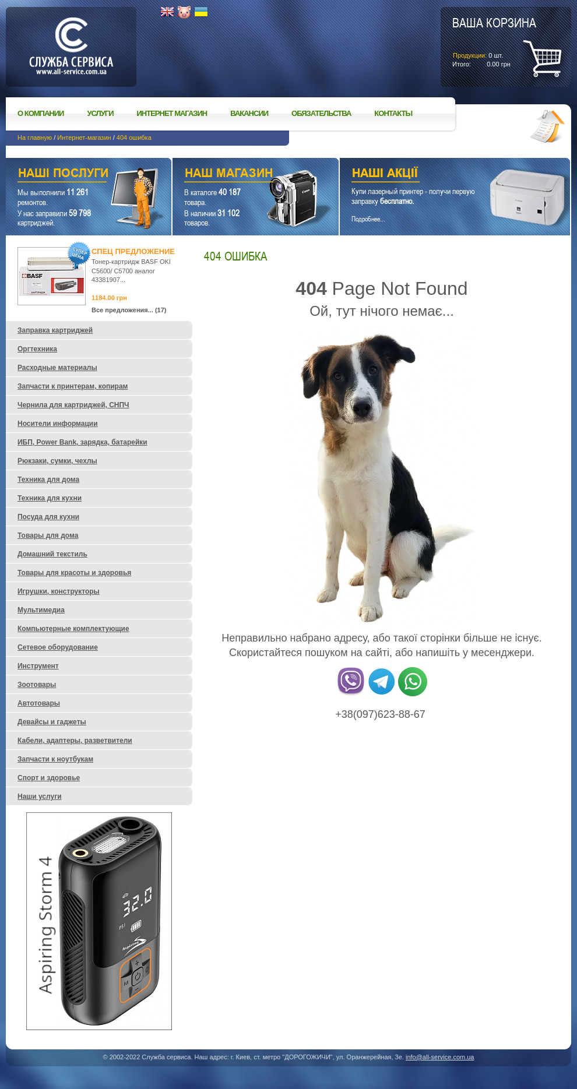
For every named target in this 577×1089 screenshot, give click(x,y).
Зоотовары (36, 685)
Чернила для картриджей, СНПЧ (73, 405)
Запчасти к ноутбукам (55, 759)
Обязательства (321, 113)
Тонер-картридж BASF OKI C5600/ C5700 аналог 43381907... (131, 270)
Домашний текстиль (52, 554)
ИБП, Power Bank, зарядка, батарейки (82, 442)
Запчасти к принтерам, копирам (72, 386)
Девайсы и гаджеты (51, 722)
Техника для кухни (49, 498)
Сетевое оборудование (57, 647)
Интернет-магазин (84, 137)
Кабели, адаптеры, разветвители (74, 740)
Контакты (393, 113)
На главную (34, 137)
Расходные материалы (57, 368)
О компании (40, 113)
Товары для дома (47, 535)
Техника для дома (48, 479)
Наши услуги (74, 174)
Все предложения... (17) (129, 309)
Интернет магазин (172, 113)
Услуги (100, 113)
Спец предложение (133, 251)
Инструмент (38, 666)
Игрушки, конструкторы (58, 591)
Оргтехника (37, 349)
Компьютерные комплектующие (73, 629)
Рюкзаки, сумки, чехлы (57, 461)
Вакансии (249, 113)
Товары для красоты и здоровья (74, 573)
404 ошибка (134, 137)
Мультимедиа (41, 610)
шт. (494, 41)
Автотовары (38, 703)
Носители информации (57, 424)
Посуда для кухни (48, 517)
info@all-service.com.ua (440, 1056)
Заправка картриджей (55, 330)
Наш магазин (235, 174)
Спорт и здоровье (48, 778)
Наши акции (438, 174)
